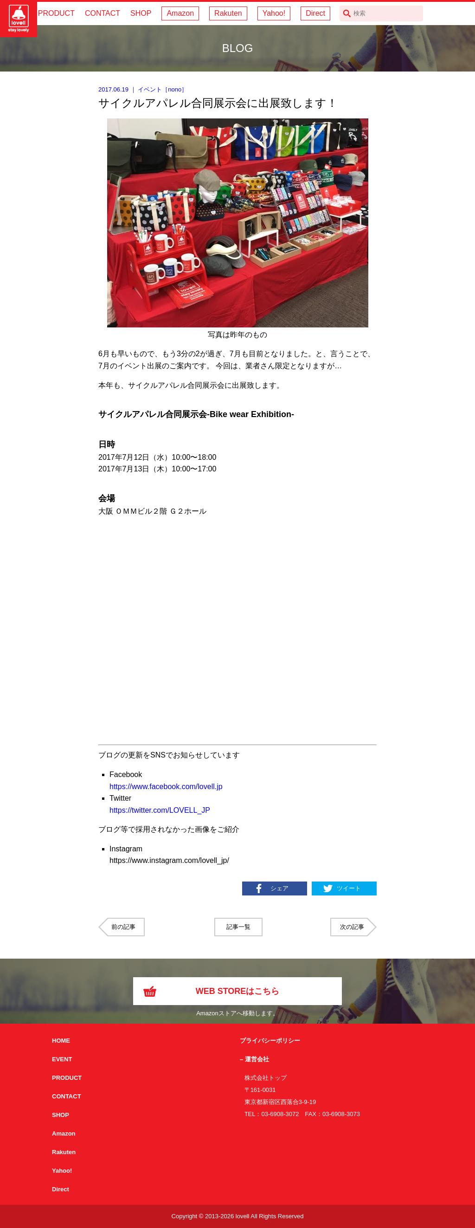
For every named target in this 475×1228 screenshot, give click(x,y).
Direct (315, 13)
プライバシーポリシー (270, 1040)
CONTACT (102, 13)
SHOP (140, 13)
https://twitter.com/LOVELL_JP (159, 810)
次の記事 (352, 926)
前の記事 (123, 926)
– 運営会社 (254, 1059)
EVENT (62, 1059)
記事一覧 (238, 926)
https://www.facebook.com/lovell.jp (166, 786)
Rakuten (228, 13)
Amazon (180, 13)
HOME (61, 1040)
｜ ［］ (142, 89)
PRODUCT (56, 13)
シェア (279, 888)
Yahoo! (274, 13)
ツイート (349, 888)
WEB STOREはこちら (238, 991)
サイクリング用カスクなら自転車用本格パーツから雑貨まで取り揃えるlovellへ (18, 18)
